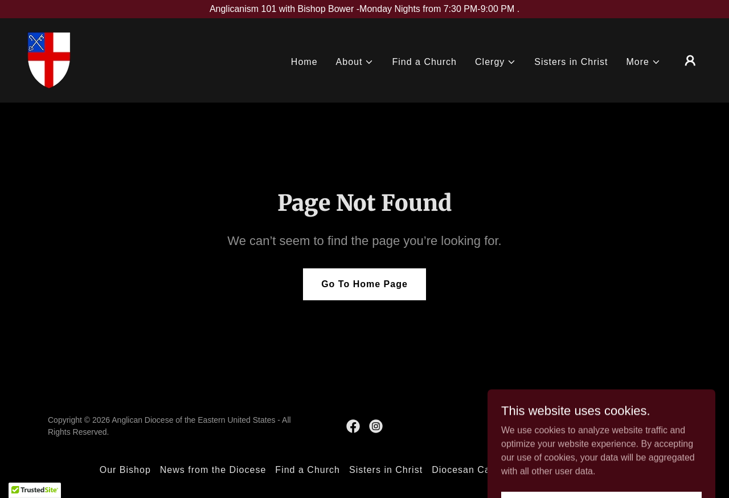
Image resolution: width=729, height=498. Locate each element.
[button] (355, 62)
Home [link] (304, 62)
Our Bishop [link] (125, 470)
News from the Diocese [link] (213, 470)
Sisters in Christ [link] (571, 62)
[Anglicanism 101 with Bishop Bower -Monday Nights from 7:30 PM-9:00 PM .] (364, 9)
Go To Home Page (364, 284)
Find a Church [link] (424, 62)
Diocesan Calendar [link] (475, 470)
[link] (49, 59)
